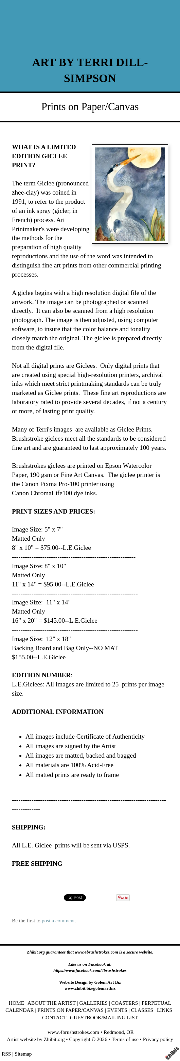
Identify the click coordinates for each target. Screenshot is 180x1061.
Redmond (114, 1032)
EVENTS (117, 1010)
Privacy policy (158, 1039)
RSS (6, 1054)
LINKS (164, 1010)
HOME (16, 1003)
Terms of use (125, 1039)
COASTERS (124, 1003)
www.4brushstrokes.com (73, 1032)
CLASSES (142, 1010)
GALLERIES (93, 1003)
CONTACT (54, 1017)
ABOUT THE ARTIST (52, 1003)
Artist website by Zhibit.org (36, 1039)
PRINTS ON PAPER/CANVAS (70, 1010)
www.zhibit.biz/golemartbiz (90, 988)
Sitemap (23, 1054)
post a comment (58, 920)
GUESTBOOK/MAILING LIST (104, 1017)
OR (129, 1032)
